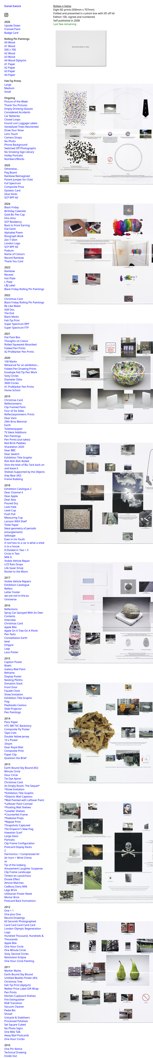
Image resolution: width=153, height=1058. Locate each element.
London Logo (12, 243)
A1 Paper (9, 64)
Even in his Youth (14, 539)
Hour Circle (11, 775)
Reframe (9, 672)
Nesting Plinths (13, 680)
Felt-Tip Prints (12, 81)
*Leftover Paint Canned (18, 804)
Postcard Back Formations (20, 901)
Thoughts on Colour (16, 341)
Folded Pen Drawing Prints (20, 368)
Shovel (8, 1014)
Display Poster (13, 676)
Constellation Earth (15, 638)
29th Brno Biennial (15, 421)
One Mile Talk (12, 1032)
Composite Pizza (14, 187)
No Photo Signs (13, 1028)
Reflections (10, 609)
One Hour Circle (13, 946)
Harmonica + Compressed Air (21, 854)
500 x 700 (10, 49)
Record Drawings (14, 918)
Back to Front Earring (17, 225)
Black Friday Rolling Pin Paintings (24, 289)
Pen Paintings (12, 436)
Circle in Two (12, 553)
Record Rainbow (14, 258)
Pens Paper (11, 722)
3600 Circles (11, 383)
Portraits (9, 840)
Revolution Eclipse (15, 957)
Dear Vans (10, 418)
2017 (7, 577)
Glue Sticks (10, 194)
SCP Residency (13, 222)
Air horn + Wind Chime (18, 858)
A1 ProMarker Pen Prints (19, 386)
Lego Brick (10, 890)
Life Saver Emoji (13, 568)
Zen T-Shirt (10, 240)
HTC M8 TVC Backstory (17, 725)
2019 (7, 396)
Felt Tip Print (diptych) (17, 985)
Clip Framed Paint (15, 407)
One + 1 (9, 910)
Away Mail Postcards (16, 1035)
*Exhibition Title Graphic (19, 793)
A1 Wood (9, 46)
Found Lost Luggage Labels (20, 123)
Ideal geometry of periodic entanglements (20, 530)
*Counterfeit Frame (16, 814)
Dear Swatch (11, 454)
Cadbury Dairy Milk (15, 886)
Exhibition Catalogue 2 (17, 489)
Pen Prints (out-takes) (17, 439)
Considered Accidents (17, 112)
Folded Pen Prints (14, 348)
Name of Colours (14, 254)
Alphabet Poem (13, 232)
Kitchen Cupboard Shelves (20, 996)
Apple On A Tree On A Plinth (21, 630)
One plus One (12, 914)
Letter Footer (12, 592)
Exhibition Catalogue (16, 585)
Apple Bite (10, 627)
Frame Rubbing (13, 479)
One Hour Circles (14, 1039)
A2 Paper (9, 67)
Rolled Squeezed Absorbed (20, 344)
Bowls (7, 665)
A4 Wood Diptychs (15, 60)
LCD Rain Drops (13, 564)
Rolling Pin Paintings (17, 39)
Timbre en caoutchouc (17, 875)
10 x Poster (11, 740)
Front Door (10, 687)
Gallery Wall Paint (14, 669)
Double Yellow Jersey (16, 736)
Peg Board (10, 172)
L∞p (7, 648)
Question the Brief (15, 758)
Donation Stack (13, 683)
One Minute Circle (15, 950)
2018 (7, 485)
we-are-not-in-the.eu (16, 595)
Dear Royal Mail (13, 747)
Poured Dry (11, 503)
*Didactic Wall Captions (18, 796)
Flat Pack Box (12, 337)
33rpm (8, 743)
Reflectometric (13, 403)
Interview (10, 620)
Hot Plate (9, 278)
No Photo (10, 141)
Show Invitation (13, 694)
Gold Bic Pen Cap (14, 214)
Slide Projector (13, 708)
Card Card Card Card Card (19, 925)
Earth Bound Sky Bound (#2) (21, 768)
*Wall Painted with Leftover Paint (24, 800)
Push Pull (9, 514)
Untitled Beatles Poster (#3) (20, 978)
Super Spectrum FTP (16, 327)
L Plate (8, 282)
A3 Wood (9, 57)
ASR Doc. (9, 309)
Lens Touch (11, 134)
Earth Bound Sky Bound (18, 974)
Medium (9, 88)
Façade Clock (12, 690)
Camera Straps (13, 137)
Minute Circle (12, 771)
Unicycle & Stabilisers (17, 1017)
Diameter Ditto (13, 379)
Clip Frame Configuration (19, 843)
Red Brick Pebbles (15, 443)
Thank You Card (13, 261)
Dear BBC (10, 450)
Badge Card (11, 33)
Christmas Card (13, 299)
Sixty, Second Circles (16, 954)
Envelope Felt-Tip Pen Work (20, 372)
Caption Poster (13, 662)
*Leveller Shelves (14, 811)
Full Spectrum (12, 183)
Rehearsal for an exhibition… (21, 365)
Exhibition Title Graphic (18, 457)
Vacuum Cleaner (14, 1006)
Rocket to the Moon (16, 571)
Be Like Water (12, 306)
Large (7, 84)
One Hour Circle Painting (19, 961)
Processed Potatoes (16, 1021)
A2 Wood (9, 53)
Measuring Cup (13, 517)
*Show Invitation (14, 789)
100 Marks (10, 361)
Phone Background (15, 144)
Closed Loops (12, 119)
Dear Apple (11, 496)
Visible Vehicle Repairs (17, 581)
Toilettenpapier (13, 429)
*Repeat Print (12, 822)
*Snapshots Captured (17, 825)
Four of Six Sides (14, 411)
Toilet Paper (11, 525)
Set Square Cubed (15, 1024)
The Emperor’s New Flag (18, 829)
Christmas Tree (13, 981)
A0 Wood (9, 42)
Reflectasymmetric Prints (19, 414)
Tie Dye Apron (12, 778)
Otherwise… (11, 169)
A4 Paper (9, 75)
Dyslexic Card (12, 190)
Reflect (8, 588)
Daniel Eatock (12, 6)
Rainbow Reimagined (17, 176)
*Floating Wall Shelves (17, 807)
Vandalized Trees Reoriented (21, 126)
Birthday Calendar (15, 211)
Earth (7, 425)
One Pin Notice (13, 1049)
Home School (12, 390)
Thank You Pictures (15, 105)
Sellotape (9, 535)
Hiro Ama (10, 218)
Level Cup (10, 510)
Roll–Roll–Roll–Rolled (16, 461)
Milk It (8, 557)
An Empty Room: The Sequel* (22, 786)
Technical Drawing (15, 1052)
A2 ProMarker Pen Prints (19, 351)
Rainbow (9, 271)
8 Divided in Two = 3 (16, 550)
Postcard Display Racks (18, 847)
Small (7, 91)
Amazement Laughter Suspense (23, 868)
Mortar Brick (11, 897)
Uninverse (10, 599)
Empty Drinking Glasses (18, 108)
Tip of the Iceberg (15, 865)
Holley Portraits (13, 155)
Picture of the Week (16, 101)
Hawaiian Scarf (13, 832)
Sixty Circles (11, 376)
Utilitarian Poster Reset (18, 893)
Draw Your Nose (14, 130)
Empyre (8, 645)
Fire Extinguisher (14, 999)
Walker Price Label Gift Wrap (21, 988)
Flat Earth (10, 229)
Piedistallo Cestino (15, 705)
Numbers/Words (14, 159)
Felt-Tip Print (12, 320)
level (7, 641)
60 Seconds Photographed (20, 921)
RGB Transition (13, 1003)
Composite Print (14, 751)
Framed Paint (12, 29)
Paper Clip (10, 754)
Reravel (8, 274)
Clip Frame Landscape (17, 872)
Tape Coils (10, 733)
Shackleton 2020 (14, 447)
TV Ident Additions (15, 432)
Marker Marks (12, 970)
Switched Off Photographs (20, 148)
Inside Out (10, 1056)
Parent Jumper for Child (18, 179)
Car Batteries (12, 116)
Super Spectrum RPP (16, 324)
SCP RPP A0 (11, 197)
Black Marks (11, 316)
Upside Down (12, 25)
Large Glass (11, 836)
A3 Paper (9, 71)
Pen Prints (10, 992)
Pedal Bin (10, 1010)
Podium (9, 250)
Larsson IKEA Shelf (15, 521)
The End (9, 313)
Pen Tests (10, 634)
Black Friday (11, 207)
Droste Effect (12, 879)
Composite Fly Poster (17, 729)
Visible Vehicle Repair (17, 561)
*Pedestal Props (14, 818)
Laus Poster (11, 652)
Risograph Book (13, 236)
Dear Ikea (10, 499)
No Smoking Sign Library (19, 152)
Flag (6, 701)
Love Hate (10, 507)
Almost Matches (14, 883)
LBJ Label (9, 285)
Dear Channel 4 (13, 492)
